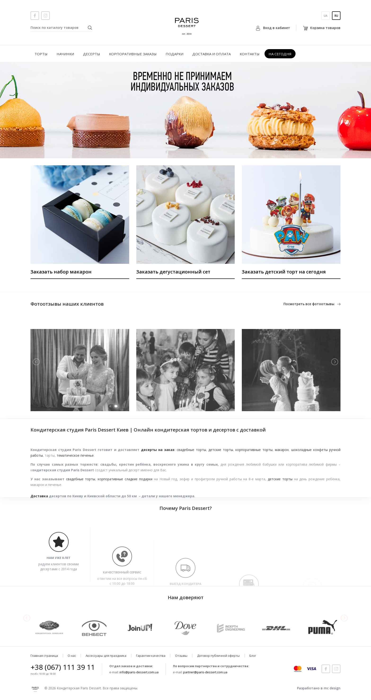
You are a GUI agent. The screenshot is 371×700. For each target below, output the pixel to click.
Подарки (174, 53)
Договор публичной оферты (218, 655)
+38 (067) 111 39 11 (63, 667)
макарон (282, 473)
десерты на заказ (157, 473)
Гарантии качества (150, 655)
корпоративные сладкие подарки (125, 503)
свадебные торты (191, 473)
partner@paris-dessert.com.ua (205, 672)
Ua (325, 16)
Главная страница (44, 655)
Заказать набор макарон (61, 272)
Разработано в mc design (318, 688)
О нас (72, 655)
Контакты (250, 53)
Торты (41, 53)
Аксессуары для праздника (106, 655)
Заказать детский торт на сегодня (284, 272)
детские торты (220, 473)
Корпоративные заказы (133, 53)
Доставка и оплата (211, 53)
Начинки (65, 53)
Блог (252, 655)
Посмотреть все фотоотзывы (311, 306)
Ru (336, 16)
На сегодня (280, 53)
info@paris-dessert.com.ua (139, 672)
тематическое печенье (75, 479)
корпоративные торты (254, 473)
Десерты (91, 53)
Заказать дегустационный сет (173, 272)
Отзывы (181, 655)
